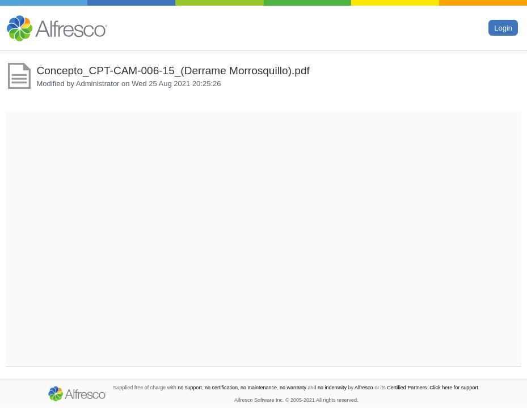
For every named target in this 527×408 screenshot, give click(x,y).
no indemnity (332, 387)
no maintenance (259, 387)
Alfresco (364, 387)
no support (190, 387)
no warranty (293, 387)
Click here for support (453, 387)
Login (503, 27)
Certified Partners (407, 387)
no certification (221, 387)
